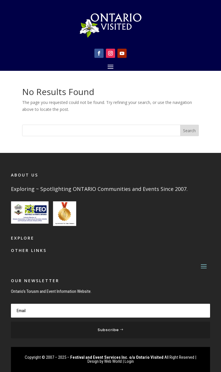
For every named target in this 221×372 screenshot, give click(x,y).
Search (189, 130)
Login (129, 361)
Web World (113, 361)
